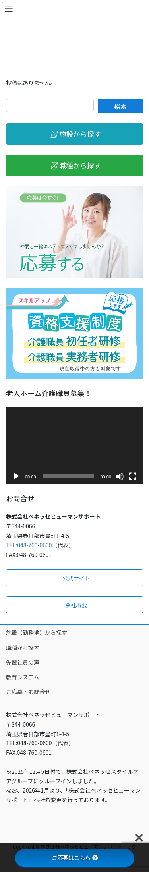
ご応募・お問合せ (28, 692)
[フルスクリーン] (133, 476)
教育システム (22, 677)
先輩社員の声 (22, 662)
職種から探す (22, 648)
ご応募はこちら (75, 857)
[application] (74, 445)
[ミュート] (120, 476)
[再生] (16, 476)
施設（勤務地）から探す (36, 632)
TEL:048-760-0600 (29, 545)
